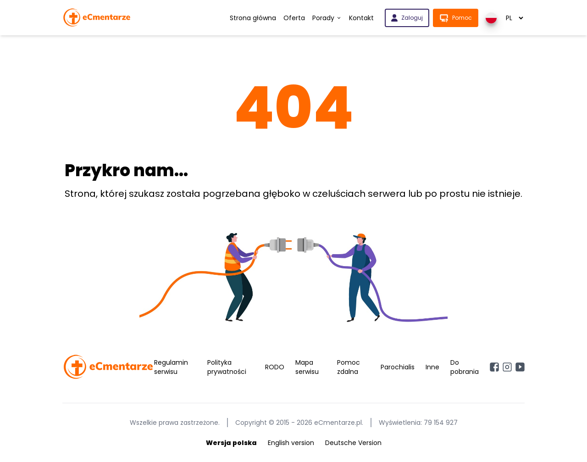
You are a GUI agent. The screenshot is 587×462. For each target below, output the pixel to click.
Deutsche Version (353, 442)
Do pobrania (464, 367)
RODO (274, 367)
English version (291, 442)
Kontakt (361, 17)
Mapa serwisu (307, 367)
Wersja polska (231, 442)
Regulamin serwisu (171, 367)
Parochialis (398, 367)
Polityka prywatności (226, 367)
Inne (432, 367)
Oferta (294, 17)
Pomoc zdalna (348, 367)
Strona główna (253, 17)
